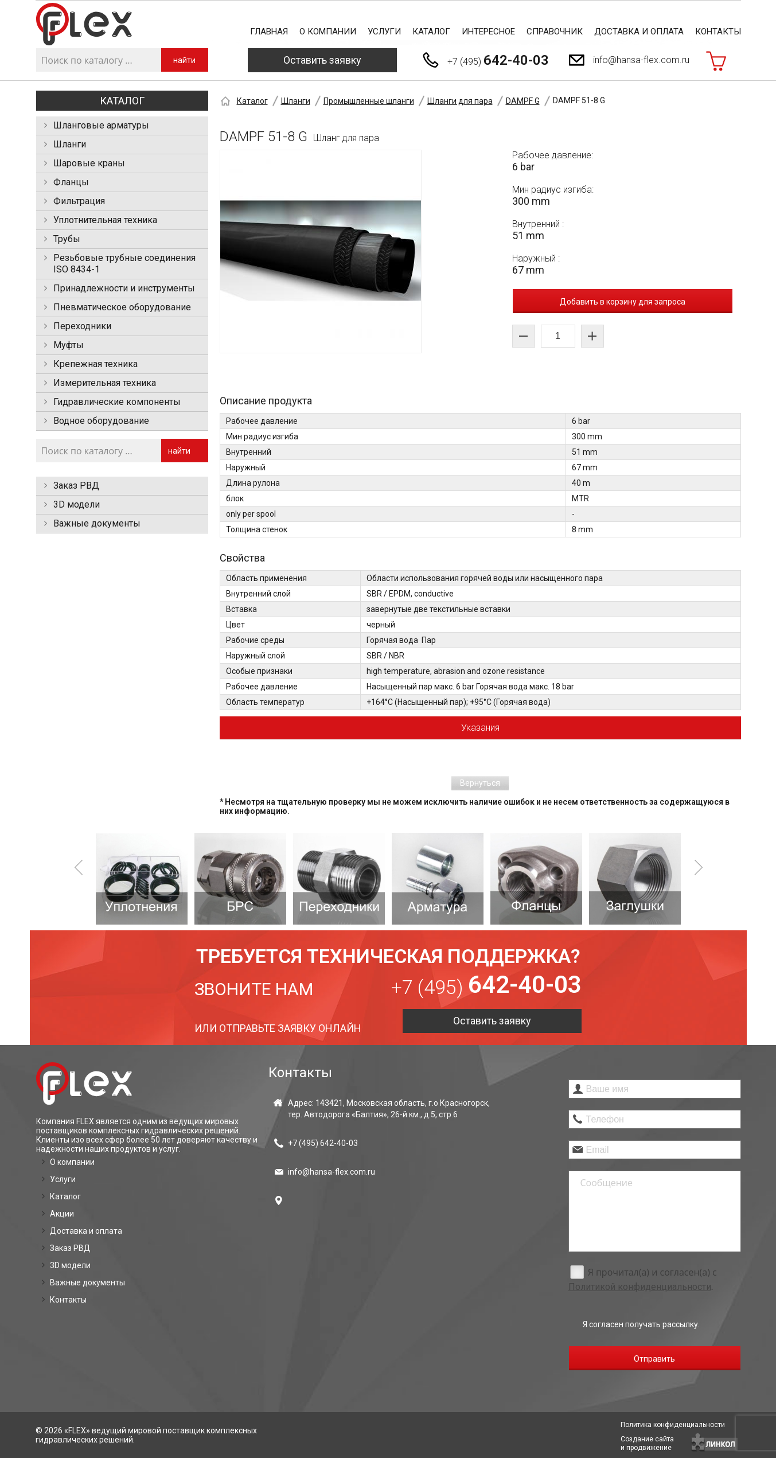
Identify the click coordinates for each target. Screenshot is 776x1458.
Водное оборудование (101, 420)
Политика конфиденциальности (673, 1425)
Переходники (82, 326)
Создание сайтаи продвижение (647, 1443)
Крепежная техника (95, 363)
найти (184, 60)
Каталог (431, 31)
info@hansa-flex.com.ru (641, 59)
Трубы (66, 238)
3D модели (76, 504)
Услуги (384, 31)
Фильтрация (79, 201)
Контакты (718, 31)
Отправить (654, 1358)
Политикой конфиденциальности (639, 1286)
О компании (327, 31)
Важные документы (97, 523)
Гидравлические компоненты (117, 401)
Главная (269, 31)
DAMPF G (523, 101)
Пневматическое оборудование (122, 307)
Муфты (68, 345)
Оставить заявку (322, 60)
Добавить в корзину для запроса (622, 301)
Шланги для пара (460, 101)
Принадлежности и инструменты (124, 288)
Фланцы (71, 182)
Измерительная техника (104, 382)
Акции (62, 1213)
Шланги (69, 144)
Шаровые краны (89, 163)
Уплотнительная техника (105, 220)
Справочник (555, 31)
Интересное (488, 31)
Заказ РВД (76, 485)
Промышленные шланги (368, 101)
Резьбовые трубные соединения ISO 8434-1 (124, 263)
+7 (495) (498, 60)
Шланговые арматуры (101, 125)
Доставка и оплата (639, 31)
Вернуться (480, 783)
